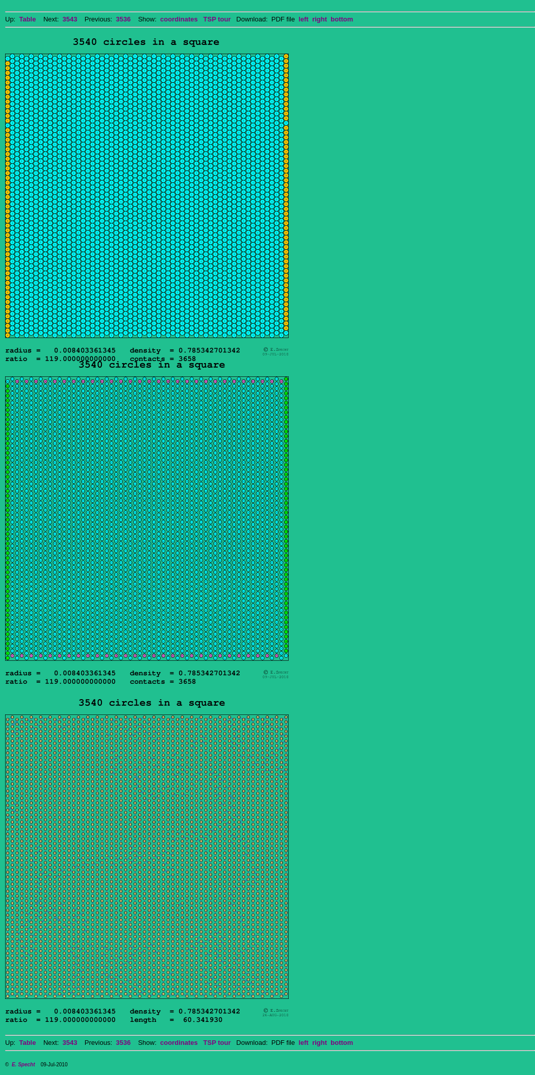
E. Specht (23, 1064)
